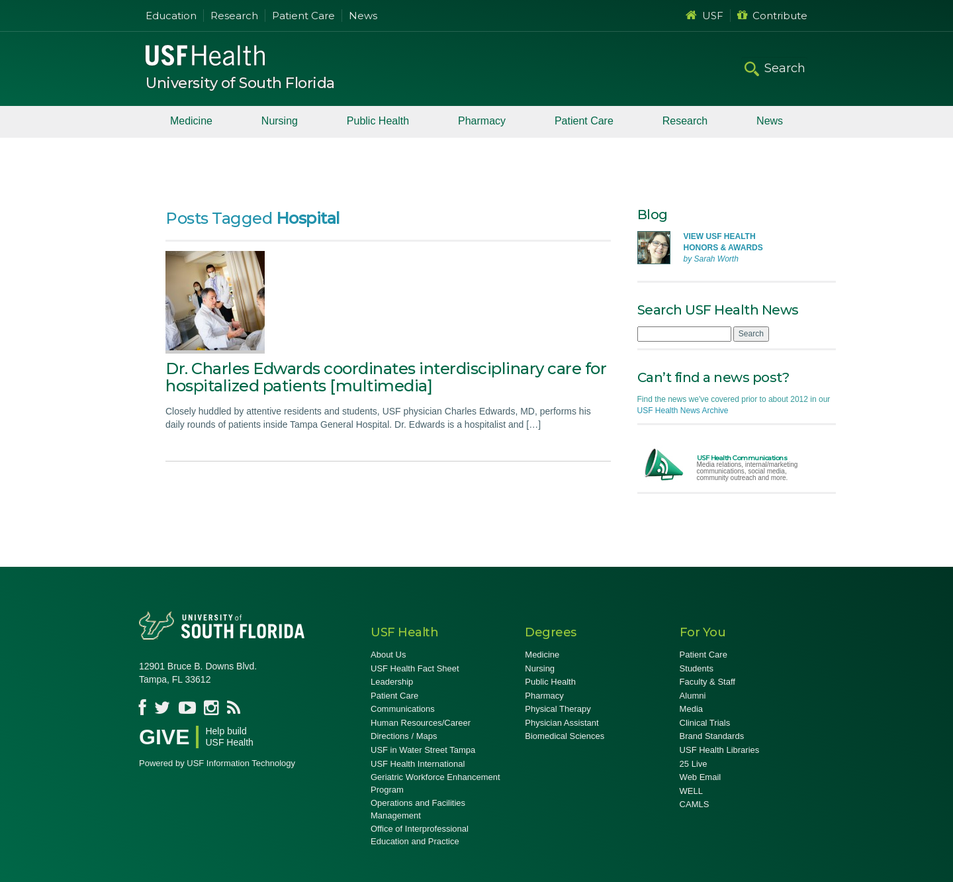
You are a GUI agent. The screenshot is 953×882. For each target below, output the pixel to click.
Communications (403, 709)
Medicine (191, 120)
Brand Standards (712, 736)
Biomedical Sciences (564, 736)
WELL (691, 791)
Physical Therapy (557, 709)
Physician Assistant (561, 723)
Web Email (700, 777)
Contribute (772, 15)
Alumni (693, 696)
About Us (388, 655)
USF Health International (418, 764)
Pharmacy (482, 120)
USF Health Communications (742, 458)
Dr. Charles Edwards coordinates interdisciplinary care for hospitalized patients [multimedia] (385, 377)
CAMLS (694, 804)
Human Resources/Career (421, 723)
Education (171, 15)
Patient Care (303, 15)
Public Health (378, 120)
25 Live (693, 764)
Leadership (392, 682)
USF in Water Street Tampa (423, 750)
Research (234, 15)
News (363, 15)
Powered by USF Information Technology (217, 763)
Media (691, 709)
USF (704, 15)
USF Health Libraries (720, 750)
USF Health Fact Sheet (415, 668)
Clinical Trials (705, 723)
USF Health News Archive (683, 410)
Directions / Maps (404, 736)
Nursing (279, 120)
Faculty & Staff (707, 682)
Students (696, 668)
